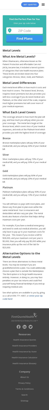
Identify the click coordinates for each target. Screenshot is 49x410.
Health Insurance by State (24, 351)
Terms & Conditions (24, 389)
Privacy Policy (24, 383)
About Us (24, 377)
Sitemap (24, 400)
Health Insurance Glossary (24, 363)
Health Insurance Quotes (24, 340)
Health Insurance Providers (24, 345)
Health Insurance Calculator (24, 357)
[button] (43, 4)
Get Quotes (30, 4)
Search (24, 395)
